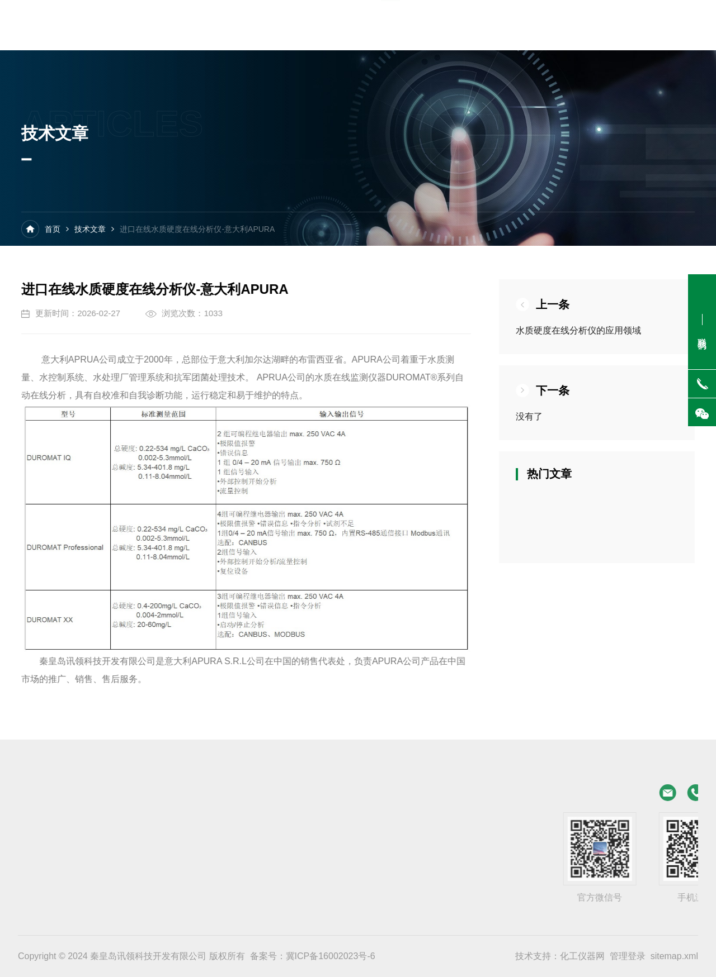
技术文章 (90, 230)
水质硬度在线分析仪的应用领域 (588, 330)
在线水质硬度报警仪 (151, 841)
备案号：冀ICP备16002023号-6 (312, 956)
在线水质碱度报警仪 (37, 880)
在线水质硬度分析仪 (151, 821)
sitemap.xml (674, 956)
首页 (52, 230)
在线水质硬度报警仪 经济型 (50, 841)
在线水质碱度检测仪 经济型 (50, 860)
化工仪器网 (582, 956)
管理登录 (628, 956)
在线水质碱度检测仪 (151, 860)
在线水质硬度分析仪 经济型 (50, 821)
